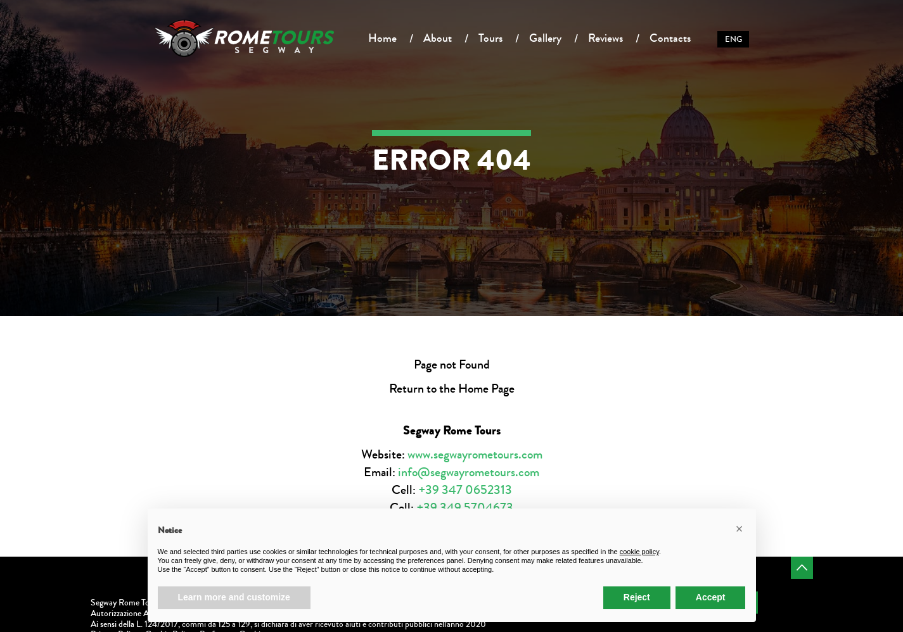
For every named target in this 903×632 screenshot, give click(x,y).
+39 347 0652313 (465, 490)
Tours (490, 38)
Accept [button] (711, 597)
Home (382, 38)
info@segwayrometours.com (468, 472)
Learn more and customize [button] (234, 597)
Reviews (605, 38)
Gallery (545, 38)
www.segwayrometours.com (474, 454)
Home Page (486, 388)
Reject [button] (637, 597)
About (437, 38)
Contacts (670, 38)
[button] (739, 529)
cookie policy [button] (639, 551)
